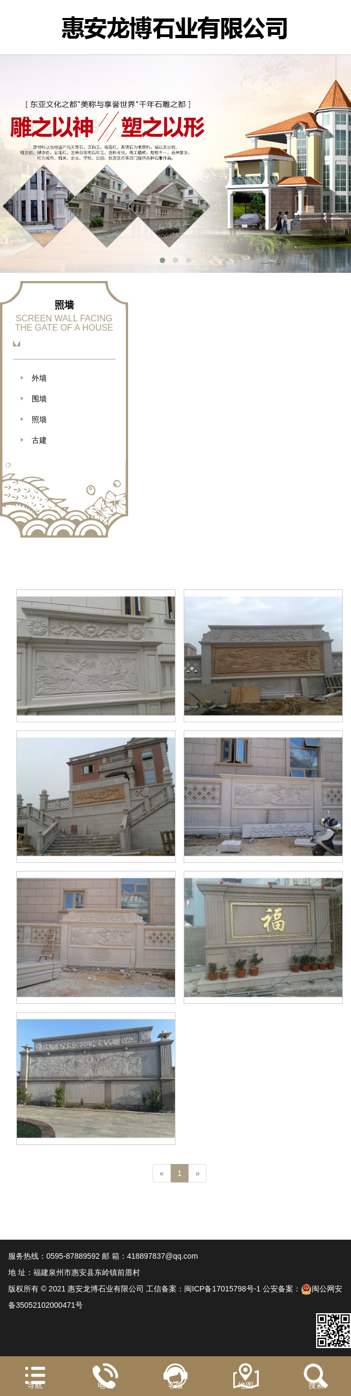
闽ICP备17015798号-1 (222, 1288)
